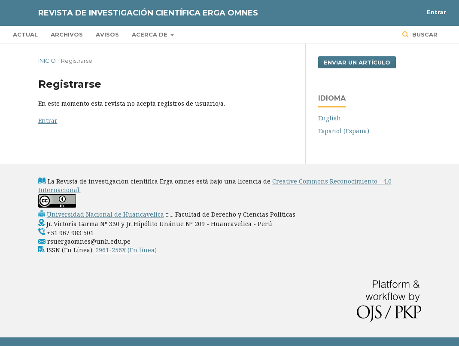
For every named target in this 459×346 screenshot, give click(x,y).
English (329, 118)
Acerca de (150, 34)
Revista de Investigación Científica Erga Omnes (148, 13)
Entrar (436, 12)
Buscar (424, 34)
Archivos (67, 34)
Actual (25, 34)
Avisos (107, 34)
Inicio (47, 60)
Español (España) (343, 131)
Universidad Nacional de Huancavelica (105, 214)
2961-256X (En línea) (126, 250)
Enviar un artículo (357, 62)
